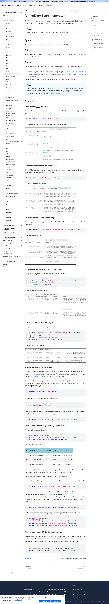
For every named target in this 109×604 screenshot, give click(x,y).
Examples (93, 18)
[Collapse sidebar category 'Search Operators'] (21, 20)
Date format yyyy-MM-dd (98, 21)
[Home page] (26, 11)
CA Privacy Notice (79, 601)
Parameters (95, 16)
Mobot (23, 1)
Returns (94, 14)
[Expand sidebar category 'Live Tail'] (21, 246)
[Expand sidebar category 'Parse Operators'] (21, 225)
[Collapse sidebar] (11, 572)
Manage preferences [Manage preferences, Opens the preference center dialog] (50, 597)
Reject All (44, 601)
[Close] (107, 1)
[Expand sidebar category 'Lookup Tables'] (21, 251)
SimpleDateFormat (77, 72)
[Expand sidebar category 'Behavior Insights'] (21, 243)
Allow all (56, 601)
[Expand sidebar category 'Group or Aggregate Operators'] (21, 229)
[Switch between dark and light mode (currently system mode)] (105, 5)
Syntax (92, 11)
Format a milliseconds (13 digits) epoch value (98, 44)
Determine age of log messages (97, 36)
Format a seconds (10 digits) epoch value (97, 48)
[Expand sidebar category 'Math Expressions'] (21, 235)
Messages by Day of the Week (97, 40)
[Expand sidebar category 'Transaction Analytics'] (21, 238)
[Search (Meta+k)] (54, 5)
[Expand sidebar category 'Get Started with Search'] (21, 13)
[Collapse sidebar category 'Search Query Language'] (21, 18)
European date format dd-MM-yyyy (98, 23)
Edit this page (30, 558)
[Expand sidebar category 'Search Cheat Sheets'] (21, 240)
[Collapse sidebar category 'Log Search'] (21, 10)
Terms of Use (68, 601)
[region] (32, 599)
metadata (39, 374)
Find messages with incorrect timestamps (97, 32)
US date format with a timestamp (97, 28)
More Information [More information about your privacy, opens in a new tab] (17, 600)
